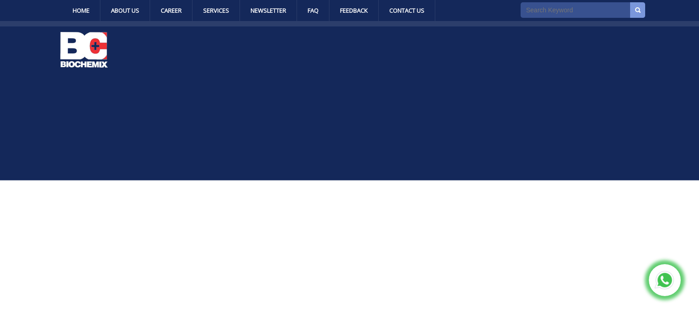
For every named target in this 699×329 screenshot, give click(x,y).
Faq (313, 10)
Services (216, 10)
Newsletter (268, 10)
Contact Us (406, 10)
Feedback (354, 10)
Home (81, 10)
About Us (125, 10)
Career (171, 10)
